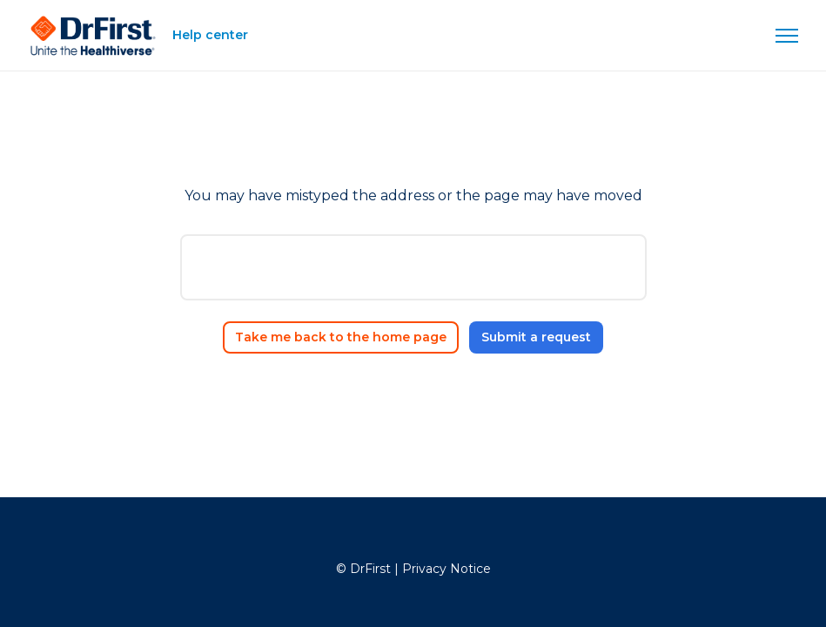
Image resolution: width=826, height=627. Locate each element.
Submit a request (536, 337)
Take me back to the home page (341, 337)
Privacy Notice (446, 568)
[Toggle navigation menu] (787, 36)
